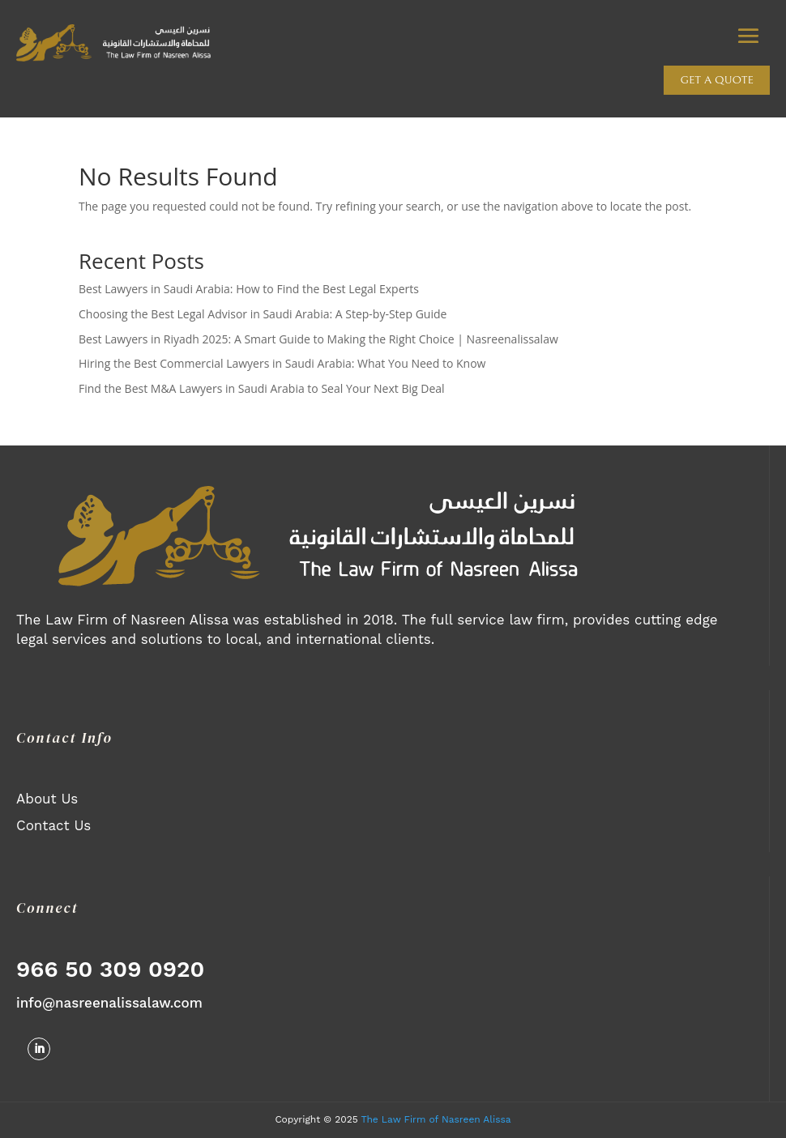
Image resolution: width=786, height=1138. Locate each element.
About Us (47, 799)
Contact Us (53, 825)
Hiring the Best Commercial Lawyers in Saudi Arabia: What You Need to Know (282, 363)
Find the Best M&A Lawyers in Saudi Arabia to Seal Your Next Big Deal (262, 388)
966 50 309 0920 (110, 969)
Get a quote (717, 80)
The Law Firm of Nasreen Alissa (435, 1119)
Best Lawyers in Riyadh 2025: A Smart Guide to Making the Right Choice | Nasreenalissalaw (318, 339)
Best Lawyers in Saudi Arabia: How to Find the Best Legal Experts (249, 288)
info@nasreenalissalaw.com (109, 1003)
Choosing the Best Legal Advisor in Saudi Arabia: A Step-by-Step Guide (262, 314)
